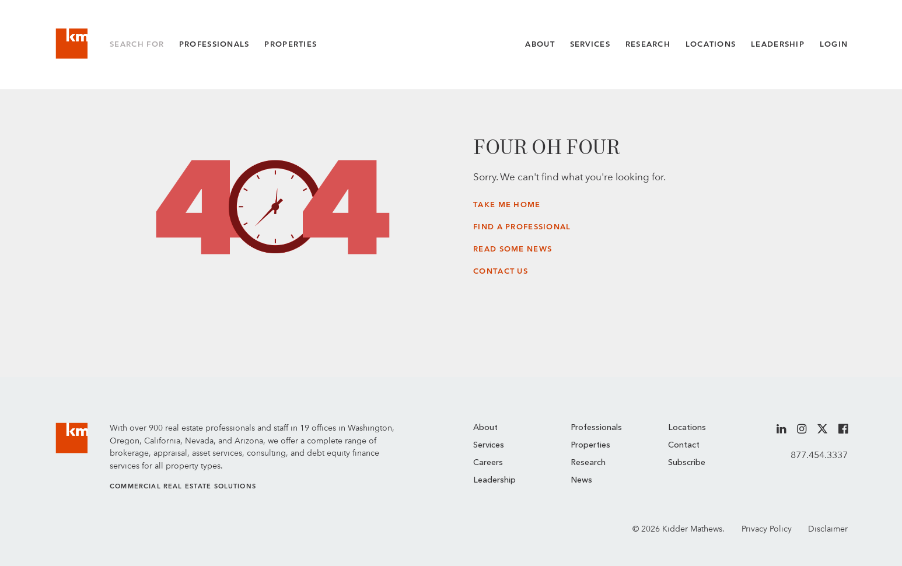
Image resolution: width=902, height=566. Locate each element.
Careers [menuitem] (488, 463)
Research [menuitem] (588, 463)
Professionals (214, 44)
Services (590, 44)
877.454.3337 (819, 454)
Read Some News (512, 248)
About (539, 44)
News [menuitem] (581, 480)
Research (647, 44)
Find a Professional (522, 226)
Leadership (778, 44)
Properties (290, 44)
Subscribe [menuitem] (686, 463)
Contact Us (500, 271)
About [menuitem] (485, 428)
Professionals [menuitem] (596, 428)
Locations (711, 44)
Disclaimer (828, 528)
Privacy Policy (767, 528)
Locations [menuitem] (687, 428)
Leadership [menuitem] (494, 480)
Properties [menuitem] (590, 445)
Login (834, 44)
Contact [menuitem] (684, 445)
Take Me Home (506, 204)
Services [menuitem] (488, 445)
